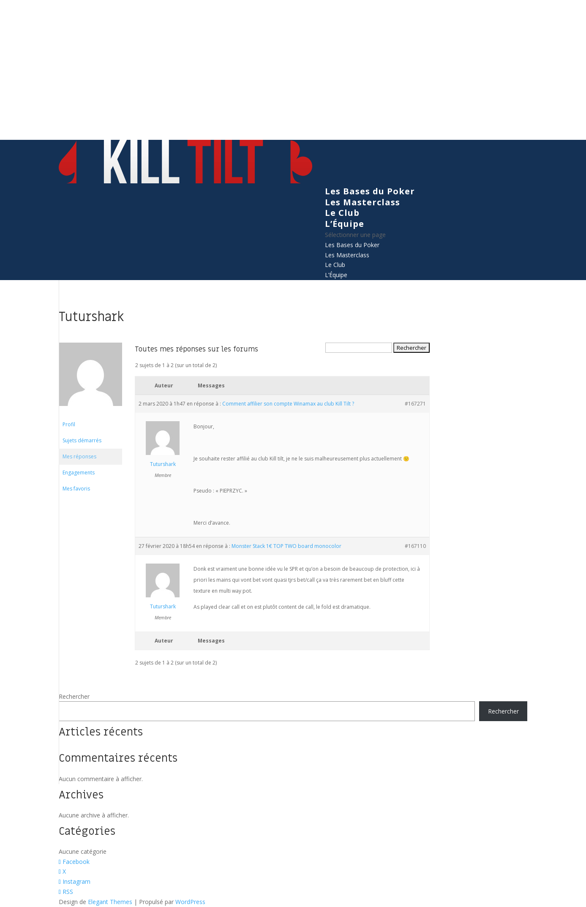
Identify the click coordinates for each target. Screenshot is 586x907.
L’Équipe (344, 223)
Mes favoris (76, 488)
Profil (69, 424)
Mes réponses (79, 456)
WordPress (190, 902)
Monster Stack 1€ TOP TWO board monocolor (286, 546)
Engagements (79, 472)
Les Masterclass (362, 202)
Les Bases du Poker (370, 191)
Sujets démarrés (82, 440)
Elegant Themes (110, 902)
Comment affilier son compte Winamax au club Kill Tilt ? (288, 403)
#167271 (415, 403)
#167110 (415, 546)
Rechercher (74, 696)
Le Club (342, 212)
